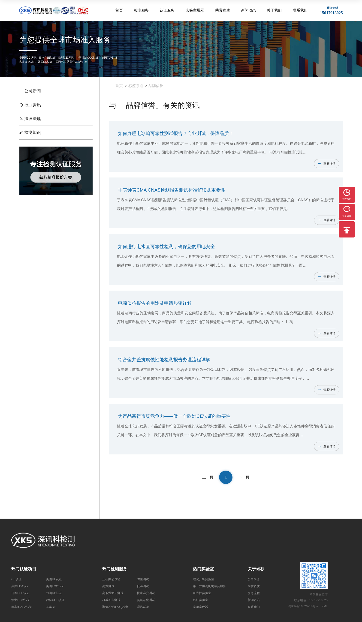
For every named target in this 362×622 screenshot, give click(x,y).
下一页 (243, 477)
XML (324, 606)
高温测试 (108, 586)
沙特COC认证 (55, 600)
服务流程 (254, 593)
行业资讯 (30, 104)
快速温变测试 (146, 593)
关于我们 (274, 10)
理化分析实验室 (203, 579)
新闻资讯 (254, 600)
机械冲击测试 (111, 600)
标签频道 (135, 86)
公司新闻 (30, 91)
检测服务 (141, 10)
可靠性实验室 (202, 593)
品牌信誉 (155, 86)
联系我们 (300, 10)
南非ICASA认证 (21, 607)
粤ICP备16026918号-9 (303, 606)
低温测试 (143, 586)
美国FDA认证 (20, 586)
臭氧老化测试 (146, 600)
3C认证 (51, 607)
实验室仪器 (200, 607)
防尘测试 (143, 579)
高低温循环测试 (112, 593)
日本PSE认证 (20, 593)
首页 (119, 10)
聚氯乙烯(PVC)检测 (115, 607)
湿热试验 (143, 607)
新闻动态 (248, 10)
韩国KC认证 (54, 593)
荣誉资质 (222, 10)
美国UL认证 (54, 579)
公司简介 (254, 579)
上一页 (207, 477)
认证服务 (167, 10)
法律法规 (30, 118)
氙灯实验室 (200, 600)
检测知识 (30, 132)
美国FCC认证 (55, 586)
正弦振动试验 (111, 579)
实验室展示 (195, 10)
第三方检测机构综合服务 (209, 586)
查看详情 (329, 163)
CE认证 (16, 579)
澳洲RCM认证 (20, 600)
